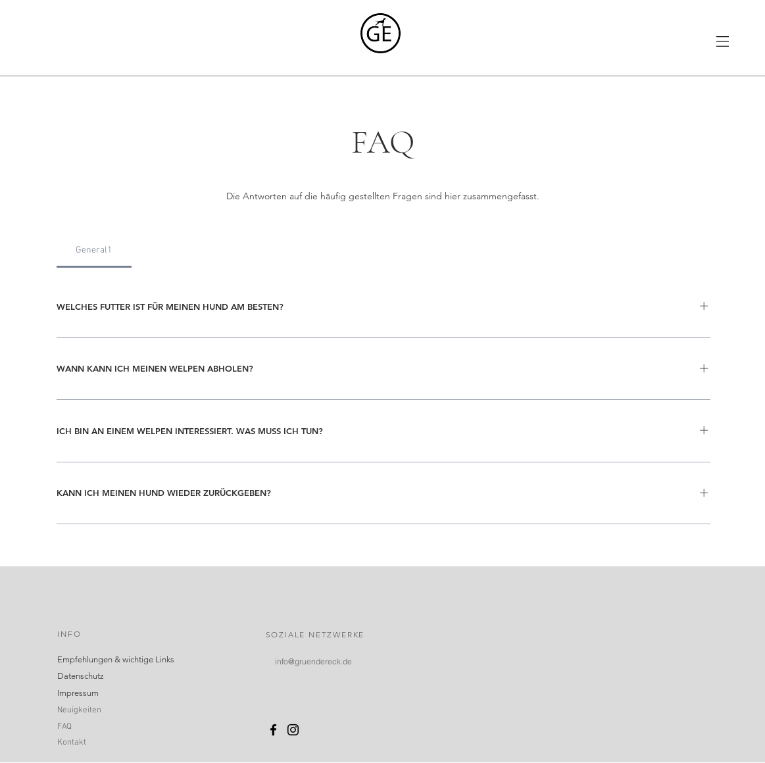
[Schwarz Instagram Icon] (293, 729)
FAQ (64, 727)
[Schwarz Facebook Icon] (273, 729)
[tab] (94, 251)
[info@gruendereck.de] (313, 661)
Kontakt (71, 742)
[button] (722, 41)
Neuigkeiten (79, 710)
